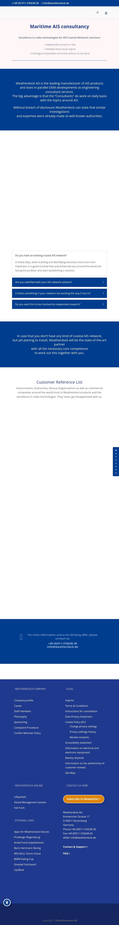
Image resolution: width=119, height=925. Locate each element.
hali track (19, 807)
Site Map (70, 773)
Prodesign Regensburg (27, 837)
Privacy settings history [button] (83, 732)
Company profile (23, 700)
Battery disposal (74, 758)
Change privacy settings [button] (83, 726)
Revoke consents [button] (79, 737)
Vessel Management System (30, 802)
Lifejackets (20, 797)
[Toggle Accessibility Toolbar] (7, 902)
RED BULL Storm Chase (27, 853)
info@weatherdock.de (61, 645)
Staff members (22, 711)
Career (18, 705)
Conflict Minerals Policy (27, 733)
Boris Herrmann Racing (27, 848)
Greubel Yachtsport (25, 864)
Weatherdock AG (66, 920)
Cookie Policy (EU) (75, 722)
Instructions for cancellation (81, 711)
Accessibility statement (78, 742)
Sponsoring (20, 722)
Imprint (69, 700)
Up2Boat (19, 870)
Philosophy (20, 716)
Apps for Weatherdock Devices (31, 831)
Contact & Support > (75, 846)
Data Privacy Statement (78, 716)
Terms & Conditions (76, 705)
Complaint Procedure (26, 727)
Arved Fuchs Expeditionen (29, 842)
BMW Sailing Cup (24, 859)
